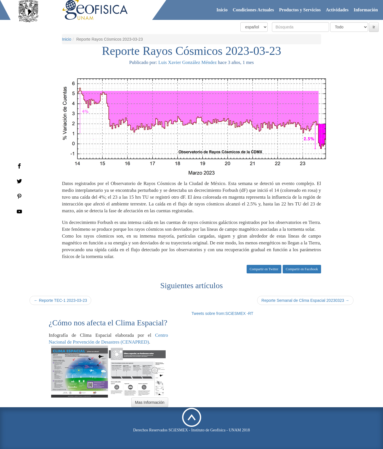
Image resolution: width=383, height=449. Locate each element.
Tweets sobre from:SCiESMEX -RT (222, 313)
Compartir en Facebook (302, 269)
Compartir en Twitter (264, 269)
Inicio (222, 9)
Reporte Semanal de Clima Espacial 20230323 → (305, 300)
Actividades (337, 9)
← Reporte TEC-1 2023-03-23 (60, 300)
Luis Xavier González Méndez (187, 62)
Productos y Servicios (299, 9)
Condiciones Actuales (253, 9)
